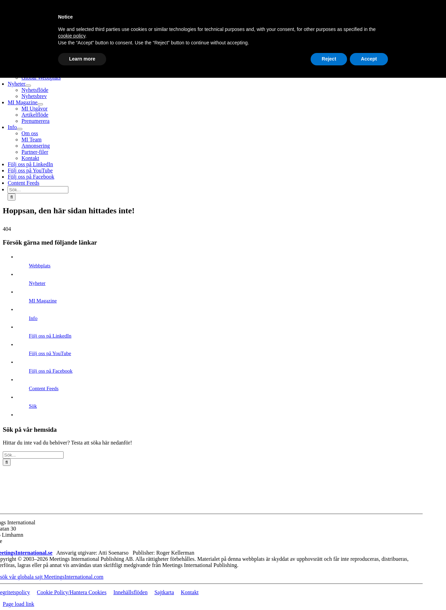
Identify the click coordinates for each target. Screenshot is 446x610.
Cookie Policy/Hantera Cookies (72, 592)
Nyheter (37, 283)
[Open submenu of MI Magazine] (40, 104)
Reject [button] (329, 59)
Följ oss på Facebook (51, 371)
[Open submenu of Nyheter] (28, 86)
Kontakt (190, 592)
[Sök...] (38, 189)
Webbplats (40, 265)
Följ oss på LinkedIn (50, 336)
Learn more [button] (82, 59)
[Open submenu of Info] (19, 129)
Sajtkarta (164, 592)
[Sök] (11, 197)
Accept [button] (369, 59)
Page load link (18, 604)
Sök (33, 406)
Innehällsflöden (130, 592)
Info (33, 318)
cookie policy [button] (71, 36)
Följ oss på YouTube (50, 353)
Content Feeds (43, 388)
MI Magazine (43, 300)
